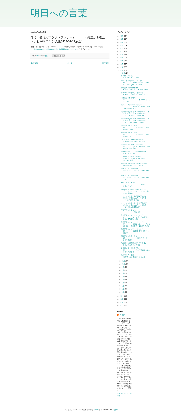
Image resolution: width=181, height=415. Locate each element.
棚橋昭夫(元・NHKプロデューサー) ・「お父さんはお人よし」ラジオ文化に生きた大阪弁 (135, 191)
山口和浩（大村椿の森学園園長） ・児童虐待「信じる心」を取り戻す (135, 140)
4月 (122, 283)
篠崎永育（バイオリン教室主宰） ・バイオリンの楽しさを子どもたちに (135, 94)
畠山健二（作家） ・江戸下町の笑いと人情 (135, 76)
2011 (122, 305)
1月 (122, 292)
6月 (122, 276)
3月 (122, 286)
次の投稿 (34, 63)
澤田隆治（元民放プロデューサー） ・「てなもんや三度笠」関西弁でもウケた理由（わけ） (135, 146)
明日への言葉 (59, 13)
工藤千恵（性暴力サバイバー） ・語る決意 (131, 211)
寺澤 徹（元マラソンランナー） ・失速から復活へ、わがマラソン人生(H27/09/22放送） (135, 83)
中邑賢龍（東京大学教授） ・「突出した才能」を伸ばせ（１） (135, 134)
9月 (122, 267)
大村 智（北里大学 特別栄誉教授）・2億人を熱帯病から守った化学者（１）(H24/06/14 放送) (135, 205)
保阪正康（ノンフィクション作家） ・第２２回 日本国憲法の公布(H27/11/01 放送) (135, 217)
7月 (122, 273)
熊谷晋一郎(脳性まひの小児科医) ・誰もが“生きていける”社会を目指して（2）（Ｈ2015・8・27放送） (135, 113)
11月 (123, 261)
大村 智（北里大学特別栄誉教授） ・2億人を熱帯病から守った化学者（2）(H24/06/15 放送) (135, 198)
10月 (123, 264)
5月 (122, 280)
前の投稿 (105, 63)
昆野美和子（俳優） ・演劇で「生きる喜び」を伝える (135, 256)
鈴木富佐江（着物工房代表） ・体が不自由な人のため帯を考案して (135, 250)
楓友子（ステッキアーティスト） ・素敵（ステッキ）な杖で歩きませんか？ (135, 107)
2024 (122, 42)
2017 (122, 64)
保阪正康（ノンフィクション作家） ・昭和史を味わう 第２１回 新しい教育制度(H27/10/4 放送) (135, 224)
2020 (122, 55)
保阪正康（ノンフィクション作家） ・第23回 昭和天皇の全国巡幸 (135, 231)
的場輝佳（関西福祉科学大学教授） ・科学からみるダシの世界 (135, 244)
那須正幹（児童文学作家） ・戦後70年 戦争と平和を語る (135, 238)
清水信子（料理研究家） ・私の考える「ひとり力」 (135, 100)
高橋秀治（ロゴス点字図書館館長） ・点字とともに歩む (135, 152)
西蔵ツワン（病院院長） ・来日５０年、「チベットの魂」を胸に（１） (135, 177)
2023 (122, 45)
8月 (122, 270)
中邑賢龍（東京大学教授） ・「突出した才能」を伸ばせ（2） (135, 127)
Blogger (114, 410)
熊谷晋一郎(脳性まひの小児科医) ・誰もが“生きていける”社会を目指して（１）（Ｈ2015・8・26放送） (135, 120)
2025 (122, 39)
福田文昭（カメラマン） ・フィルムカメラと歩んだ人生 (135, 184)
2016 (122, 67)
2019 (122, 58)
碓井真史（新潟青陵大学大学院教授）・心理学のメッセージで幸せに (135, 164)
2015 (122, 70)
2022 (122, 48)
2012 (122, 302)
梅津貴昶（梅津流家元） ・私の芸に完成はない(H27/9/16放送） (135, 88)
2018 (122, 61)
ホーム (70, 63)
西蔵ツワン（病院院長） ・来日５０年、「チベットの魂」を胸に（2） (135, 170)
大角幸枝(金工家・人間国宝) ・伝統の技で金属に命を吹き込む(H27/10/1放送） (135, 158)
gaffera (96, 410)
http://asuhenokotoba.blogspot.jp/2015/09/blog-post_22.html (54, 49)
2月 (122, 289)
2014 (122, 296)
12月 (123, 73)
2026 (122, 36)
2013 (122, 299)
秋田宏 (122, 315)
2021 (122, 52)
